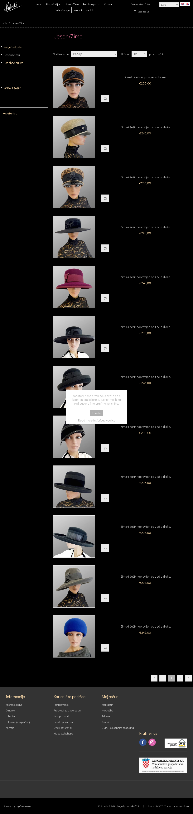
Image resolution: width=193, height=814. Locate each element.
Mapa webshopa (63, 733)
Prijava (148, 3)
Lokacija (10, 716)
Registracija (137, 3)
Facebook (143, 742)
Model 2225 (145, 370)
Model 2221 (145, 220)
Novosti (78, 10)
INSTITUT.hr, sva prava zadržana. (172, 806)
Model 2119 (145, 70)
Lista (189, 54)
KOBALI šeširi (12, 88)
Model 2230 (145, 619)
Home (39, 4)
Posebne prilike (91, 4)
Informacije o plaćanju (18, 722)
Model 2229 (145, 569)
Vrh (5, 23)
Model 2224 (145, 320)
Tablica (183, 54)
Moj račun (107, 704)
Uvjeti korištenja (63, 728)
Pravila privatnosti (64, 722)
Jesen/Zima (72, 4)
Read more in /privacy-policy (96, 420)
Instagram (152, 742)
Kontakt (90, 10)
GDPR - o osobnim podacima (118, 728)
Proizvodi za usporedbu (67, 710)
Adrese (106, 716)
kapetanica (10, 113)
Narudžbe (107, 710)
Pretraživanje (62, 10)
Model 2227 (145, 469)
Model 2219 (145, 120)
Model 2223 (145, 270)
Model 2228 (145, 519)
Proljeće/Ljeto (53, 4)
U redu (96, 413)
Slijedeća (188, 678)
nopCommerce (23, 806)
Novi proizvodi (62, 716)
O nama (108, 4)
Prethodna (154, 678)
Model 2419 (145, 170)
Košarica (107, 722)
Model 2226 (145, 419)
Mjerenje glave (14, 704)
